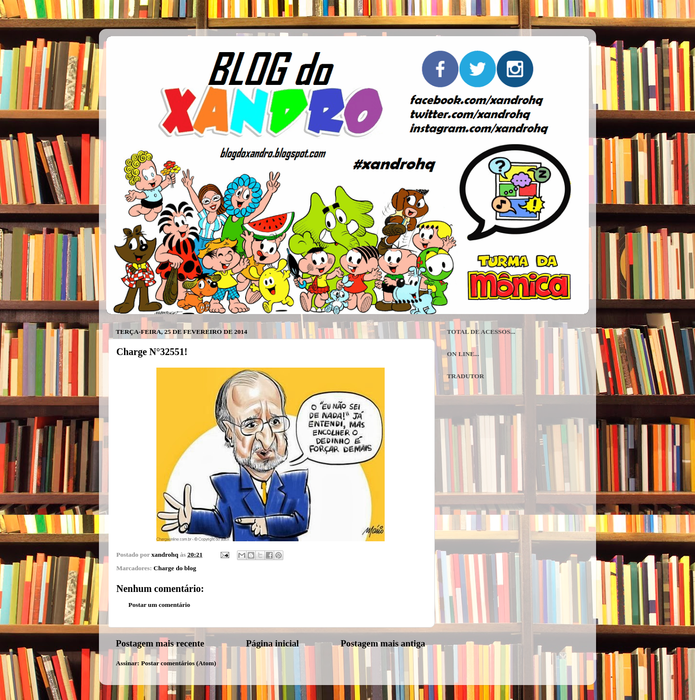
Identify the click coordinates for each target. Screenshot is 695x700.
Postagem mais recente (160, 643)
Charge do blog (174, 568)
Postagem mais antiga (383, 643)
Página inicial (272, 643)
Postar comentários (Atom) (178, 663)
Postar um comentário (159, 604)
